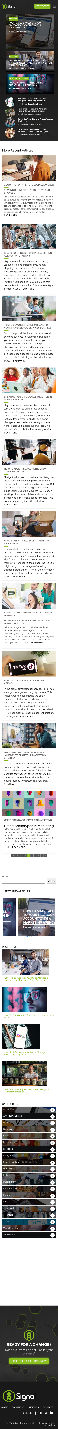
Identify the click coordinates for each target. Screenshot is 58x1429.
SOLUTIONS (18, 1407)
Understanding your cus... (35, 780)
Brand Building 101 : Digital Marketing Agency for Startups (28, 254)
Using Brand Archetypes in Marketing (28, 820)
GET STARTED (42, 6)
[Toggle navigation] (54, 6)
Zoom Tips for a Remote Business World (29, 184)
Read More (10, 215)
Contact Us (49, 1425)
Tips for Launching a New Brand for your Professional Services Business (27, 326)
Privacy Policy (46, 1423)
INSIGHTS (34, 1407)
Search (5, 876)
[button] (27, 936)
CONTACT (48, 1407)
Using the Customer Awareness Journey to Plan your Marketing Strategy (25, 755)
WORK (4, 1407)
